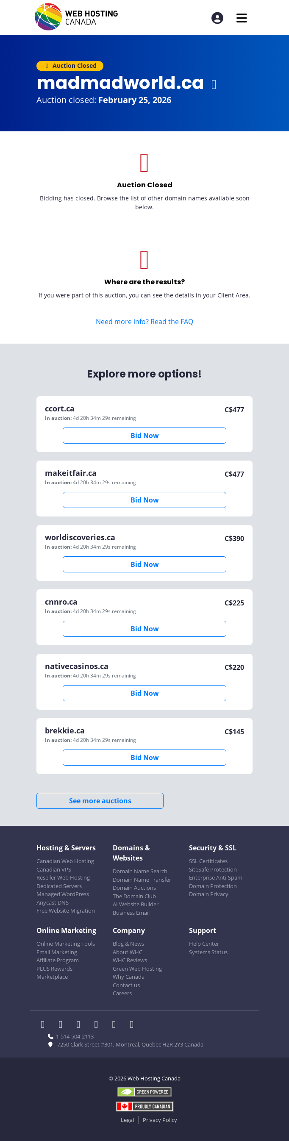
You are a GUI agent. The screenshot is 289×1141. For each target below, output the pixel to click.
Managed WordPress (62, 894)
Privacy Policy (160, 1120)
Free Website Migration (65, 910)
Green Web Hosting (137, 968)
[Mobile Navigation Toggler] (242, 18)
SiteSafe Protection (213, 869)
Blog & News (128, 943)
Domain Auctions (134, 887)
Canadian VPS (53, 869)
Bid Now (145, 435)
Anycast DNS (52, 902)
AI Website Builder (135, 904)
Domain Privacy (208, 894)
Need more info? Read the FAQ (144, 321)
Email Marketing (56, 952)
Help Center (204, 943)
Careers (122, 993)
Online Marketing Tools (65, 943)
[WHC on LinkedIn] (81, 1025)
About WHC (127, 952)
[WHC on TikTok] (133, 1025)
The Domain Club (134, 896)
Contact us (126, 985)
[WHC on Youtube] (116, 1025)
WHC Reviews (130, 960)
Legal (127, 1120)
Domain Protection (213, 886)
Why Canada (128, 976)
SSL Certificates (208, 861)
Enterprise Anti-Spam (215, 877)
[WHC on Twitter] (63, 1025)
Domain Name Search (140, 871)
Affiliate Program (57, 960)
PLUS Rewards (54, 968)
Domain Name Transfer (142, 879)
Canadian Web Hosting (65, 861)
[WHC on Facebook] (45, 1025)
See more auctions (100, 800)
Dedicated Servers (59, 886)
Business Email (131, 912)
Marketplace (52, 976)
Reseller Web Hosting (63, 877)
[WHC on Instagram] (99, 1025)
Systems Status (208, 952)
